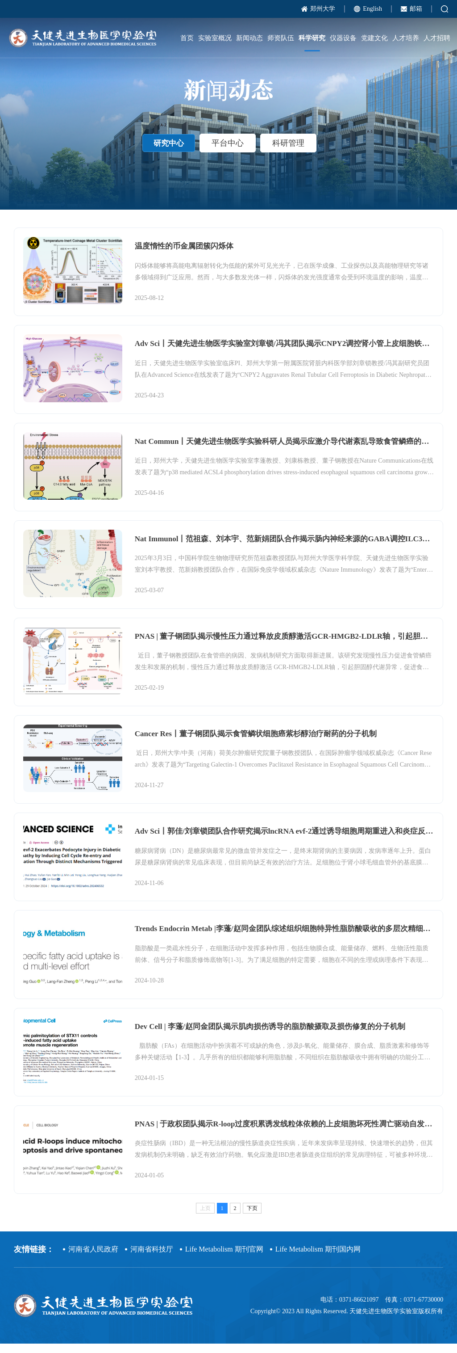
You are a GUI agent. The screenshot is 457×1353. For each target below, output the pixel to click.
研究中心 (169, 152)
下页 (252, 1217)
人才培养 (405, 38)
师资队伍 (280, 38)
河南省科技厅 (151, 1258)
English (372, 8)
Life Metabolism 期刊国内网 (318, 1258)
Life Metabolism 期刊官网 (224, 1258)
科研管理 (290, 152)
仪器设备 (343, 38)
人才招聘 (437, 38)
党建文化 (374, 38)
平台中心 (229, 152)
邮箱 (416, 8)
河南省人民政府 (93, 1258)
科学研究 (312, 38)
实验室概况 (215, 38)
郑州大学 (322, 8)
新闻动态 (249, 38)
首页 (187, 38)
